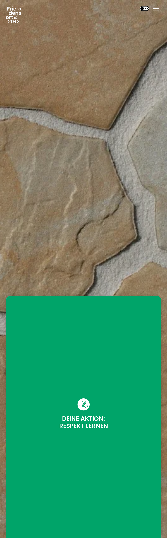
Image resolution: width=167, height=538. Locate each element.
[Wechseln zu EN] (143, 8)
